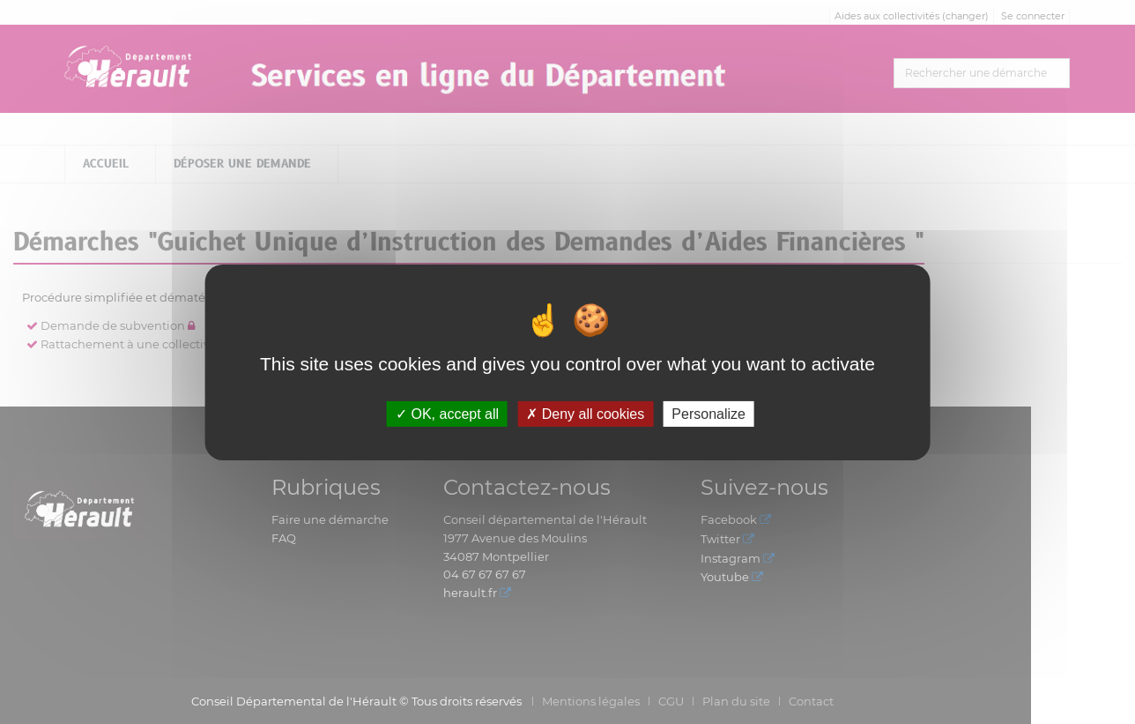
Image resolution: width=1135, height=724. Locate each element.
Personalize (708, 413)
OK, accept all (447, 413)
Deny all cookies (585, 413)
